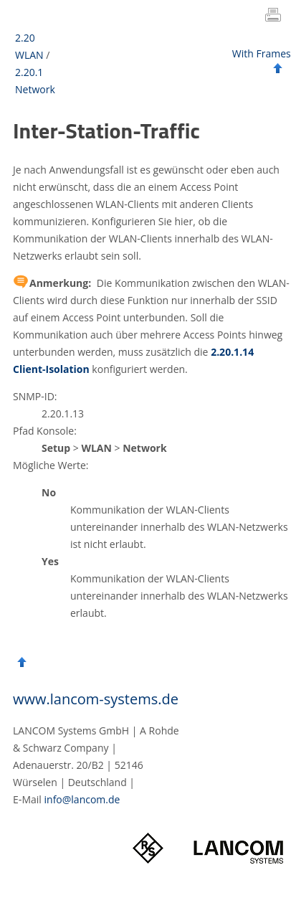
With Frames (261, 53)
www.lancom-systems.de (95, 699)
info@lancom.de (82, 799)
